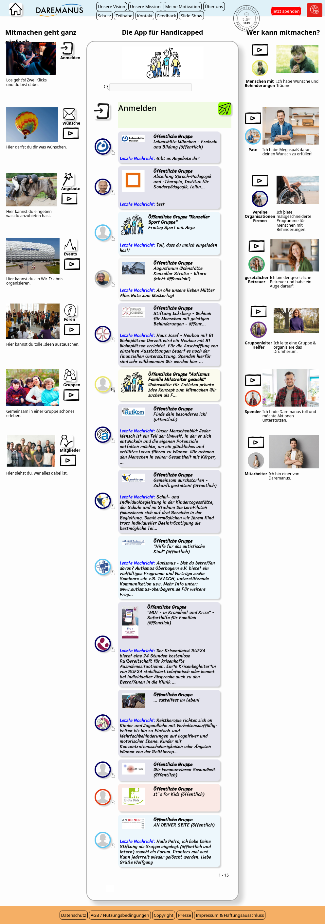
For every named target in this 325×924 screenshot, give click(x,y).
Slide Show (191, 16)
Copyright (163, 915)
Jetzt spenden (286, 11)
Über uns (214, 6)
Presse (184, 915)
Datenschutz (73, 915)
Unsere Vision (111, 6)
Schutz (104, 16)
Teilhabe (124, 16)
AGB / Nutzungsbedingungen (120, 915)
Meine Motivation (182, 6)
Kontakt (145, 16)
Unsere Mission (145, 6)
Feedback (166, 16)
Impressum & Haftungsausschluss (230, 915)
